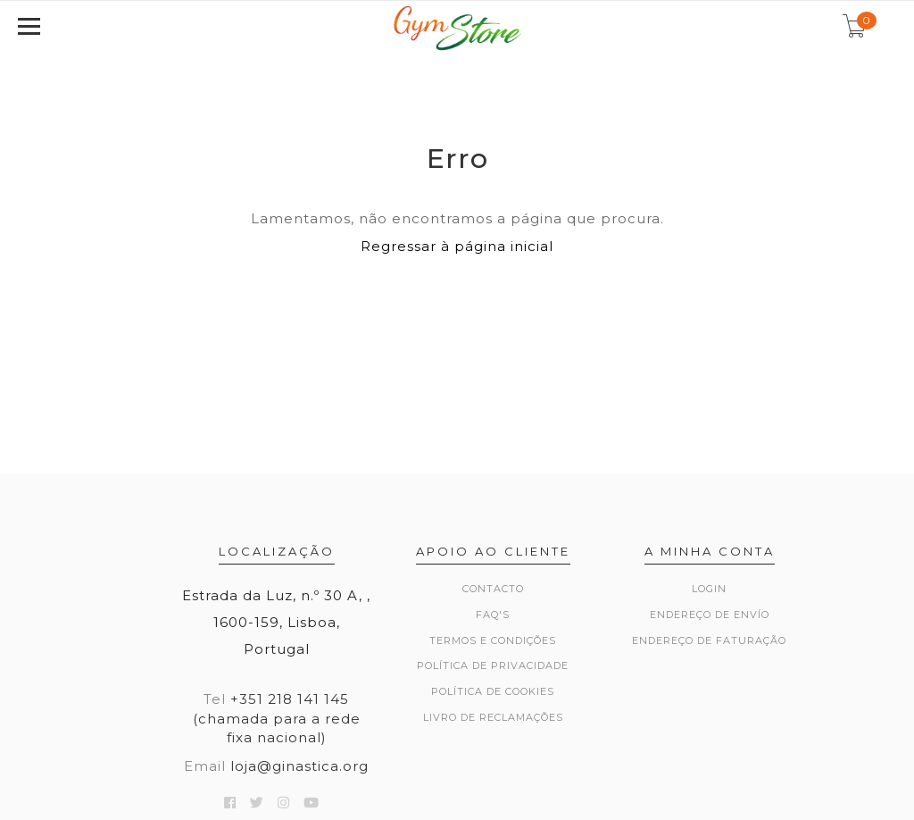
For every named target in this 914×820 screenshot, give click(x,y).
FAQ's (493, 614)
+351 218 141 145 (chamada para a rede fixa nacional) (277, 718)
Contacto (493, 588)
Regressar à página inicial (457, 246)
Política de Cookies (492, 691)
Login (709, 588)
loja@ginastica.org (299, 765)
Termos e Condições (492, 640)
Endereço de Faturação (709, 640)
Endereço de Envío (709, 614)
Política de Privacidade (493, 665)
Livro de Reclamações (493, 717)
